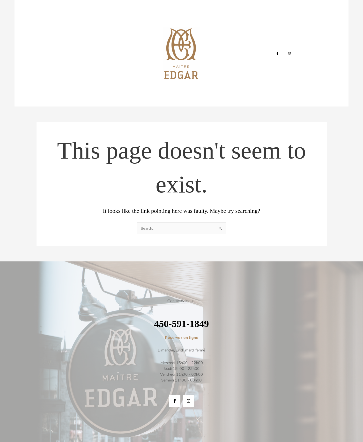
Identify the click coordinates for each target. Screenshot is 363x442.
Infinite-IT (209, 420)
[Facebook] (272, 37)
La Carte (92, 37)
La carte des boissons (128, 37)
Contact (222, 37)
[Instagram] (284, 37)
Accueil (71, 37)
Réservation (249, 37)
